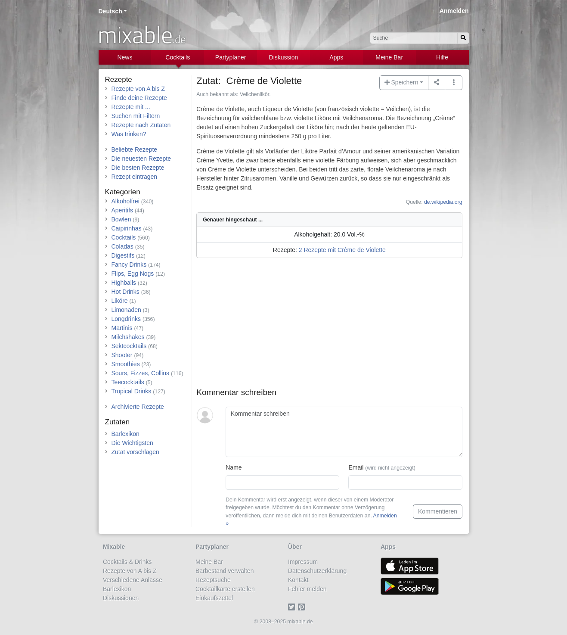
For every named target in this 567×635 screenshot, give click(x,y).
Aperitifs (122, 210)
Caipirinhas (127, 228)
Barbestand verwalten (224, 570)
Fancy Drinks (129, 264)
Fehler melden (307, 588)
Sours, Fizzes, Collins (141, 373)
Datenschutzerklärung (317, 570)
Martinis (122, 327)
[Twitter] (293, 607)
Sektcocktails (129, 345)
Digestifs (123, 255)
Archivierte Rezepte (138, 406)
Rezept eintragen (135, 176)
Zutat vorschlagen (135, 451)
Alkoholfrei (125, 201)
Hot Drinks (125, 291)
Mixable (114, 546)
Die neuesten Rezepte (141, 158)
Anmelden (454, 10)
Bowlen (121, 219)
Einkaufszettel (214, 598)
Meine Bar (389, 57)
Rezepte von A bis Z (138, 88)
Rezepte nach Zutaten (141, 124)
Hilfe (442, 57)
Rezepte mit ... (131, 106)
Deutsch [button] (110, 11)
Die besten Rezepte (138, 167)
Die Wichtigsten (132, 442)
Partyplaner (230, 57)
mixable (142, 34)
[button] (453, 82)
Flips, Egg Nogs (133, 273)
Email (381, 467)
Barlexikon (125, 433)
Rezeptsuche (213, 579)
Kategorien (122, 192)
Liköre (120, 300)
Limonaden (126, 309)
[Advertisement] (329, 327)
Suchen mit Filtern (136, 115)
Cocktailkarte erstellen (225, 588)
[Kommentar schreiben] (344, 432)
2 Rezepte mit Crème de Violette (342, 249)
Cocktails (177, 57)
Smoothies (126, 364)
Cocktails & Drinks (127, 561)
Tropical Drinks (132, 391)
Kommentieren (437, 511)
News (124, 57)
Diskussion (283, 57)
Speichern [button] (401, 82)
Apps (336, 57)
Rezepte (118, 79)
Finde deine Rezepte (139, 97)
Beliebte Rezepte (135, 149)
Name (234, 467)
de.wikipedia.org (443, 202)
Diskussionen (121, 598)
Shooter (122, 355)
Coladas (122, 246)
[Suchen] (463, 38)
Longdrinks (126, 318)
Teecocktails (128, 382)
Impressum (303, 561)
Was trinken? (129, 134)
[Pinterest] (303, 607)
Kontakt (298, 579)
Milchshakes (128, 336)
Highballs (124, 282)
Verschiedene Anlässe (132, 579)
